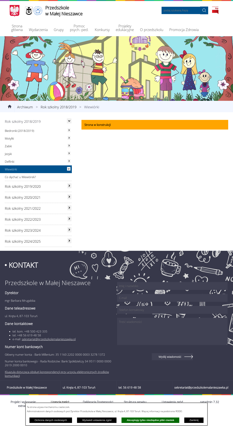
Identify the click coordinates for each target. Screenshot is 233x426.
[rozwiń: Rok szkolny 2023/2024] (69, 242)
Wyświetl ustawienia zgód (96, 420)
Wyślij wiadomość (169, 369)
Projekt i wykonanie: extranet (23, 416)
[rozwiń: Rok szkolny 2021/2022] (69, 220)
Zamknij (194, 420)
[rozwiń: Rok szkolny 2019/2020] (69, 198)
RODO (179, 411)
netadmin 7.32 (209, 414)
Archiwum (25, 119)
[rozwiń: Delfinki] (69, 173)
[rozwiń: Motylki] (69, 150)
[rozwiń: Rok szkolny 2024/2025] (69, 253)
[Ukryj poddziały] (69, 133)
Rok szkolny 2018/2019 (58, 119)
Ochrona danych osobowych (50, 420)
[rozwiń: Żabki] (69, 158)
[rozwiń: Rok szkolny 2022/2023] (69, 231)
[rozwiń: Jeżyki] (69, 166)
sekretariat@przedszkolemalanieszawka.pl (49, 352)
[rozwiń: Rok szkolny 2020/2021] (69, 209)
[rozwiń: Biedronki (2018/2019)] (69, 143)
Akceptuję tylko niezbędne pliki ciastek (150, 420)
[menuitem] (17, 28)
